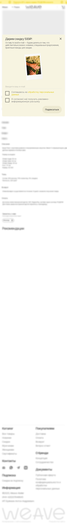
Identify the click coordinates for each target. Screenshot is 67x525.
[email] (33, 87)
